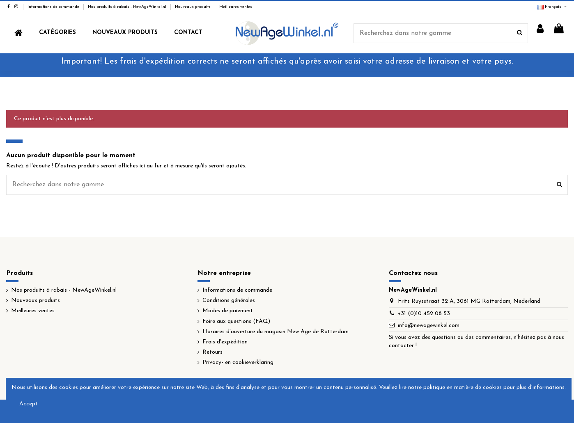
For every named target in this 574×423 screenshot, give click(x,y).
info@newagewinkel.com (428, 325)
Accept (28, 404)
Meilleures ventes (235, 7)
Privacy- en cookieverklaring (237, 362)
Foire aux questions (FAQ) (236, 321)
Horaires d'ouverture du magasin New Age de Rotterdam (275, 332)
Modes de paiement (227, 311)
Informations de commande (54, 7)
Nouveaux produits (193, 7)
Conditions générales (228, 300)
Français (552, 7)
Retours (212, 352)
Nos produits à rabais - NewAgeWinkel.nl (128, 7)
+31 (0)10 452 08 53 (424, 314)
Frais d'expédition (225, 342)
